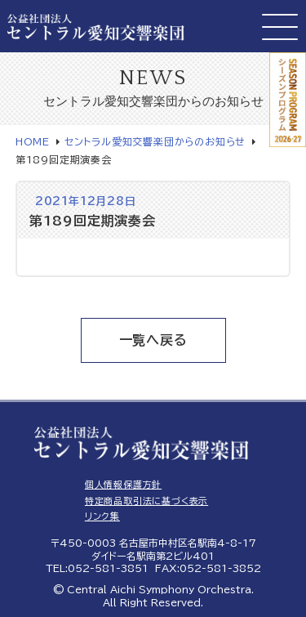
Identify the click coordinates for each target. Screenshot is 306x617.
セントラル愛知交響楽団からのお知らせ (155, 141)
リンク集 (102, 516)
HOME (33, 141)
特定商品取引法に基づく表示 (146, 500)
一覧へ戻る (153, 340)
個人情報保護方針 (123, 484)
